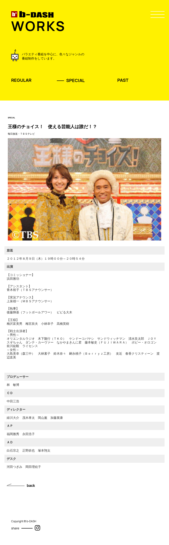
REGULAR (21, 80)
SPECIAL (75, 80)
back (31, 485)
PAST (122, 80)
